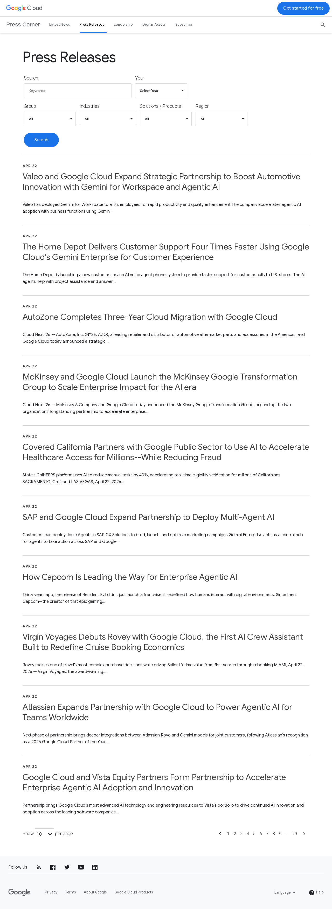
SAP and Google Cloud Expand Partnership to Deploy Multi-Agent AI (148, 517)
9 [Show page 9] (280, 833)
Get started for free (303, 8)
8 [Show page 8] (274, 833)
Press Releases (92, 24)
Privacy (51, 892)
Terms (70, 892)
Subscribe (183, 24)
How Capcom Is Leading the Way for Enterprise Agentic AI (130, 577)
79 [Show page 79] (294, 833)
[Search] (323, 23)
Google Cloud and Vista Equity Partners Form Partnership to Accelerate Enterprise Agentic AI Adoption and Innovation (154, 782)
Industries (90, 106)
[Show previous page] (220, 835)
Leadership (123, 24)
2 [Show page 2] (235, 833)
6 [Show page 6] (261, 833)
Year (139, 78)
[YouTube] (81, 867)
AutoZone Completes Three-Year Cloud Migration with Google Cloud (150, 317)
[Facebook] (53, 867)
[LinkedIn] (95, 867)
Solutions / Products (160, 106)
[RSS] (39, 867)
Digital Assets (153, 24)
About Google (95, 892)
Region (203, 106)
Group (30, 106)
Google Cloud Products (134, 892)
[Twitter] (67, 867)
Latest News (59, 24)
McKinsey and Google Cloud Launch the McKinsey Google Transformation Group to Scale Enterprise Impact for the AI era (160, 381)
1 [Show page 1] (228, 833)
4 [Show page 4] (248, 833)
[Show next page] (304, 835)
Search (31, 78)
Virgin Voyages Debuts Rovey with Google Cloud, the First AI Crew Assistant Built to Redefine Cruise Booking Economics (163, 642)
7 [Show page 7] (267, 833)
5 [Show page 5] (254, 833)
